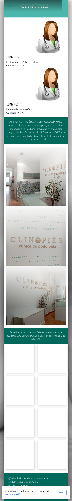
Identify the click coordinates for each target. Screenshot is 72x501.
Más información (13, 494)
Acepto (61, 492)
